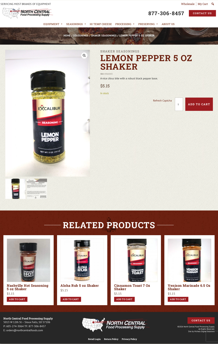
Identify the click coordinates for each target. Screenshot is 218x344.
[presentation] (127, 104)
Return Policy (111, 339)
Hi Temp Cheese (101, 24)
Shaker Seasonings (104, 35)
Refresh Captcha (162, 100)
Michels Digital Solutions (204, 331)
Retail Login (94, 339)
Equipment (53, 24)
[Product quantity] (179, 104)
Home (67, 35)
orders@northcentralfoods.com (24, 330)
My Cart (203, 4)
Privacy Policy (129, 339)
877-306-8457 (37, 326)
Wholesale (187, 4)
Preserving (148, 24)
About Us (168, 24)
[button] (84, 55)
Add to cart (199, 104)
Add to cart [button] (17, 299)
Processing (125, 24)
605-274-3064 (15, 326)
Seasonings (76, 24)
